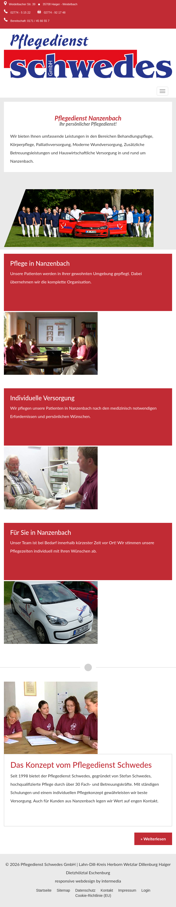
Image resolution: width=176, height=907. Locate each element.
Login (145, 890)
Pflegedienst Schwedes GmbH (48, 864)
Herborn (114, 864)
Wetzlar (130, 864)
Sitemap (63, 890)
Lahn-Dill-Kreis (92, 864)
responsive (64, 880)
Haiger (165, 864)
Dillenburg (148, 864)
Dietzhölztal (77, 872)
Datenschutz (85, 890)
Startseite (44, 890)
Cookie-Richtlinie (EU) (93, 895)
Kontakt (107, 890)
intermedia (111, 880)
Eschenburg (99, 872)
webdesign (85, 880)
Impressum (127, 890)
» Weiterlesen (153, 838)
